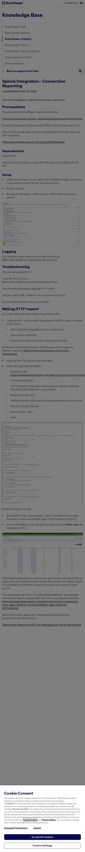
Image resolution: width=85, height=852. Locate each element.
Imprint (37, 828)
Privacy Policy (49, 819)
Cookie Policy (30, 819)
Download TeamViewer (16, 828)
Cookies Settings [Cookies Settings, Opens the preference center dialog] (42, 845)
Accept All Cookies (42, 837)
